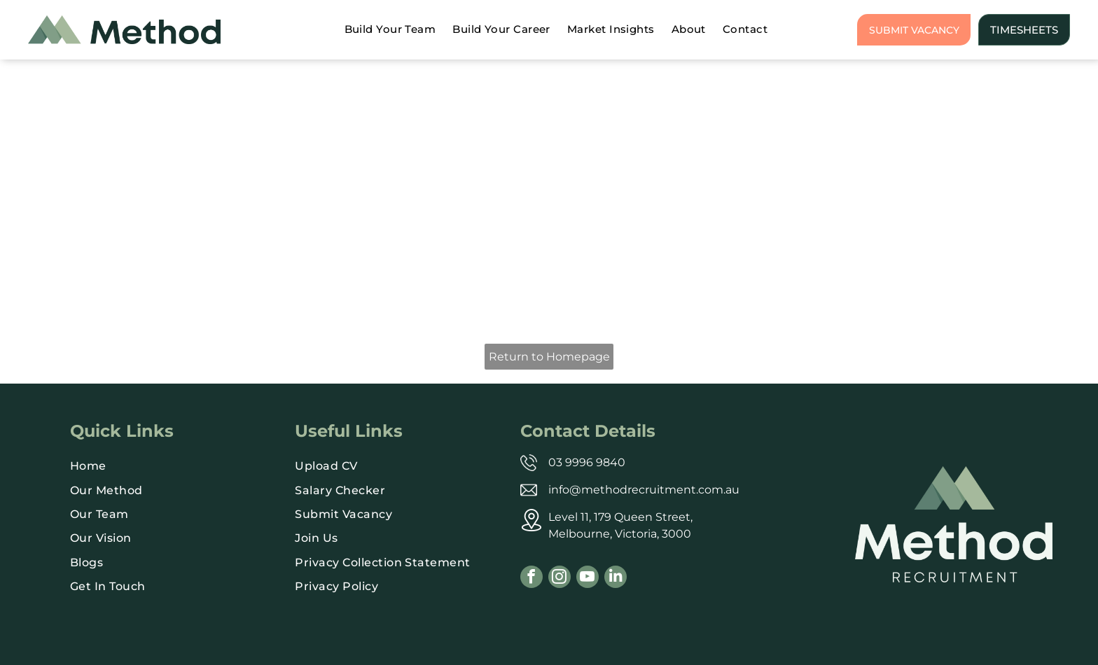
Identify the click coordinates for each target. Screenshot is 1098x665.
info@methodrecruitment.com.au (643, 489)
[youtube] (587, 579)
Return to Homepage (549, 356)
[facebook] (531, 579)
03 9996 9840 (586, 462)
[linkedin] (615, 579)
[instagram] (559, 579)
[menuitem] (390, 29)
